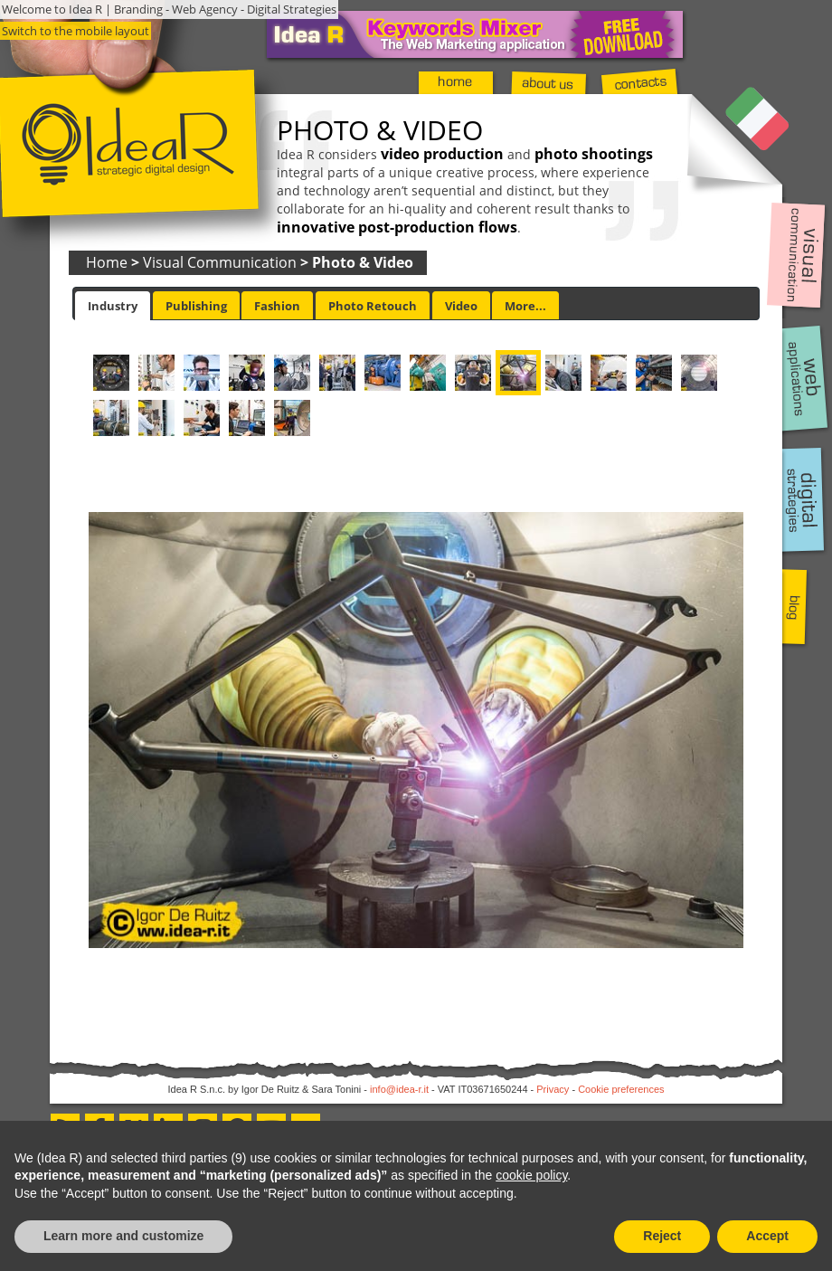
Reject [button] (662, 1235)
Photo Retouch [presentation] (372, 306)
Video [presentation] (461, 306)
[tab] (112, 305)
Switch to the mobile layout (75, 31)
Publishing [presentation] (196, 306)
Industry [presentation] (112, 306)
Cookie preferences (621, 1089)
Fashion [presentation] (277, 306)
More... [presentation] (525, 306)
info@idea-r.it (399, 1089)
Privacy (552, 1089)
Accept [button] (767, 1235)
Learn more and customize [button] (123, 1235)
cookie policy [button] (531, 1175)
